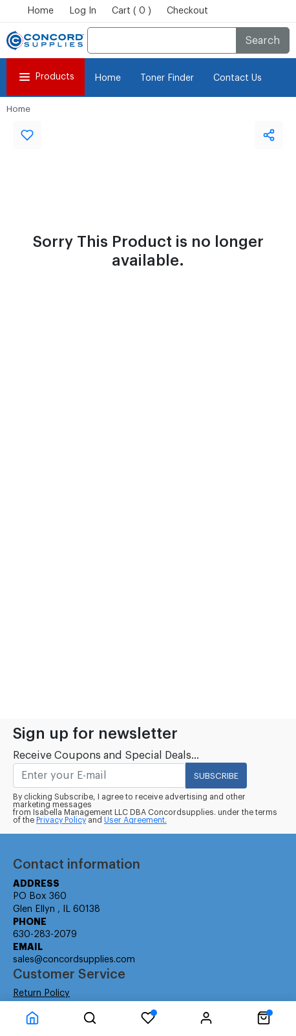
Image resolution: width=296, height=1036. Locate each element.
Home (40, 11)
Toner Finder (167, 78)
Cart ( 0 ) (131, 11)
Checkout (187, 11)
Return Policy (41, 993)
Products (45, 76)
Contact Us (237, 78)
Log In (82, 11)
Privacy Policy (61, 820)
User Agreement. (135, 820)
